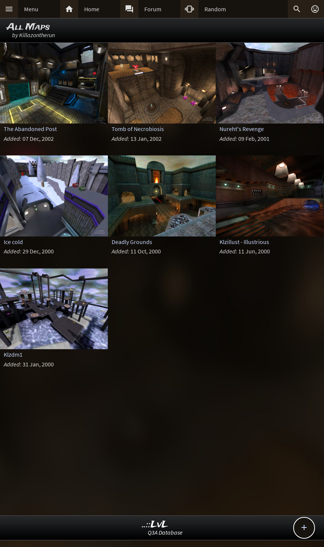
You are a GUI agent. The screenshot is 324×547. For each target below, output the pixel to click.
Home (91, 9)
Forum (152, 9)
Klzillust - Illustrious (244, 242)
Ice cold (13, 242)
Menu (31, 9)
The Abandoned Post (30, 129)
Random (215, 9)
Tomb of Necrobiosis (138, 129)
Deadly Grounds (132, 242)
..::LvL (155, 524)
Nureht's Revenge (242, 129)
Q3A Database (165, 532)
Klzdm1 (13, 354)
